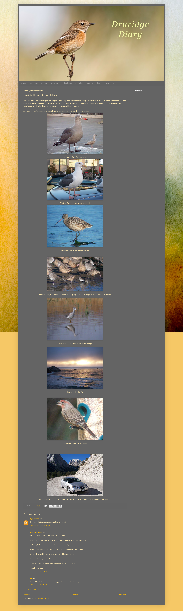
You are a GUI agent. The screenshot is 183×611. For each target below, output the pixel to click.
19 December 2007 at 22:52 (40, 585)
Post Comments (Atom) (41, 598)
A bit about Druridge (38, 83)
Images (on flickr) (94, 83)
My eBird (55, 83)
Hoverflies (109, 83)
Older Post (122, 594)
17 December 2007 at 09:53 (40, 571)
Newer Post (28, 594)
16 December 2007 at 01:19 (40, 525)
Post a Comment (33, 590)
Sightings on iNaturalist (73, 83)
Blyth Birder (34, 519)
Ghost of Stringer (36, 532)
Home (23, 83)
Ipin (31, 579)
